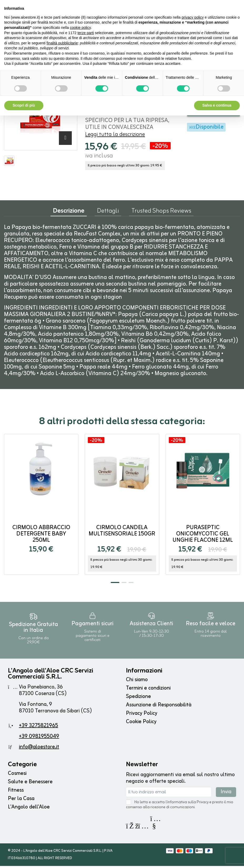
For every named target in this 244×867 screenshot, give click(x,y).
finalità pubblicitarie (62, 43)
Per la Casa (21, 799)
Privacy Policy (141, 714)
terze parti (86, 33)
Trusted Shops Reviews (161, 213)
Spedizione (138, 697)
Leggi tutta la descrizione (115, 135)
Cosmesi (17, 774)
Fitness (16, 791)
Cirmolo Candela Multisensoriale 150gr (122, 532)
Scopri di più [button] (24, 105)
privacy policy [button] (193, 17)
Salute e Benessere (30, 783)
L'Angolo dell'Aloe (29, 808)
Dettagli (108, 213)
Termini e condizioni (148, 689)
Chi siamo (137, 680)
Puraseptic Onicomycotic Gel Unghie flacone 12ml (202, 535)
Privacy (203, 803)
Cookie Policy (141, 722)
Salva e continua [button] (216, 105)
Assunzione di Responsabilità (158, 706)
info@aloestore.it (39, 748)
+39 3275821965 (38, 726)
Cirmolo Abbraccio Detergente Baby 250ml (41, 535)
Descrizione (68, 213)
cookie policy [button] (80, 27)
